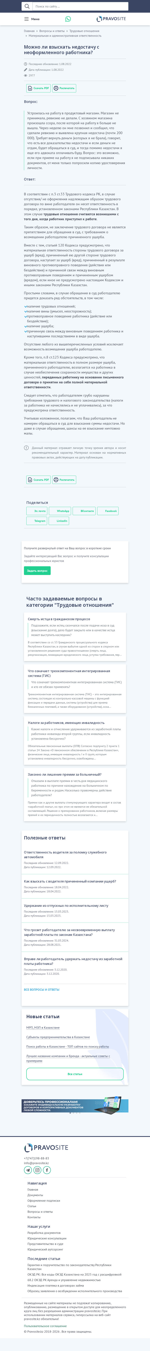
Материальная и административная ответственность (65, 36)
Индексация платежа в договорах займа (56, 1298)
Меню (35, 19)
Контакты (34, 1230)
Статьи (32, 1219)
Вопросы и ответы (52, 31)
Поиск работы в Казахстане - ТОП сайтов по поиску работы (67, 1059)
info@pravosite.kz (36, 1176)
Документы (35, 1208)
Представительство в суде (45, 1257)
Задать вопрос (37, 571)
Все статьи (75, 1087)
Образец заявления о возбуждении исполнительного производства (75, 1304)
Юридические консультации (47, 1251)
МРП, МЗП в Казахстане (43, 1040)
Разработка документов (44, 1246)
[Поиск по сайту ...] (80, 6)
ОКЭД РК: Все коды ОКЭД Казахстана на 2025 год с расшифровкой (75, 1287)
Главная (29, 31)
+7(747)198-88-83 (36, 1171)
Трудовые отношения (84, 31)
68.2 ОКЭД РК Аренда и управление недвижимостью (64, 1293)
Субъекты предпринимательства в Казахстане (58, 1050)
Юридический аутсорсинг (45, 1262)
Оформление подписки (44, 1213)
